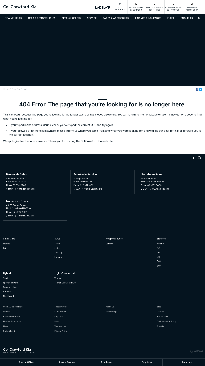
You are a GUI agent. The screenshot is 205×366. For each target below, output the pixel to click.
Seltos (57, 248)
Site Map (161, 326)
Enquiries (187, 18)
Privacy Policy (60, 331)
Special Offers (71, 18)
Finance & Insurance (148, 18)
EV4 (159, 252)
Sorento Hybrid (10, 287)
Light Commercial (64, 273)
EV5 (158, 257)
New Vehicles (13, 18)
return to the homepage (143, 114)
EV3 (158, 248)
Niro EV (160, 244)
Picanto (6, 244)
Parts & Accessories (116, 18)
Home (6, 89)
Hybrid (7, 273)
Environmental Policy (166, 321)
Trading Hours (26, 189)
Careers (160, 312)
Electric (161, 238)
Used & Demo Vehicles (42, 18)
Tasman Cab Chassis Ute (65, 283)
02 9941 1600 (154, 6)
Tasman (57, 278)
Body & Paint (9, 331)
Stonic (57, 244)
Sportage (58, 252)
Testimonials (162, 316)
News (56, 321)
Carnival (109, 244)
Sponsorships (111, 312)
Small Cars (9, 238)
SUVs (57, 238)
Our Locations (120, 9)
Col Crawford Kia (20, 7)
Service (92, 18)
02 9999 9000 (173, 6)
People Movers (114, 238)
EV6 (159, 261)
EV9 (159, 266)
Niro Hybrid (8, 296)
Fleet (170, 18)
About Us (110, 307)
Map (10, 189)
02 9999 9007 (191, 6)
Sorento (58, 257)
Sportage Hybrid (10, 283)
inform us (71, 130)
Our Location (60, 312)
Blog (159, 307)
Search (198, 18)
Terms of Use (60, 326)
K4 (4, 248)
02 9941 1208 (136, 6)
